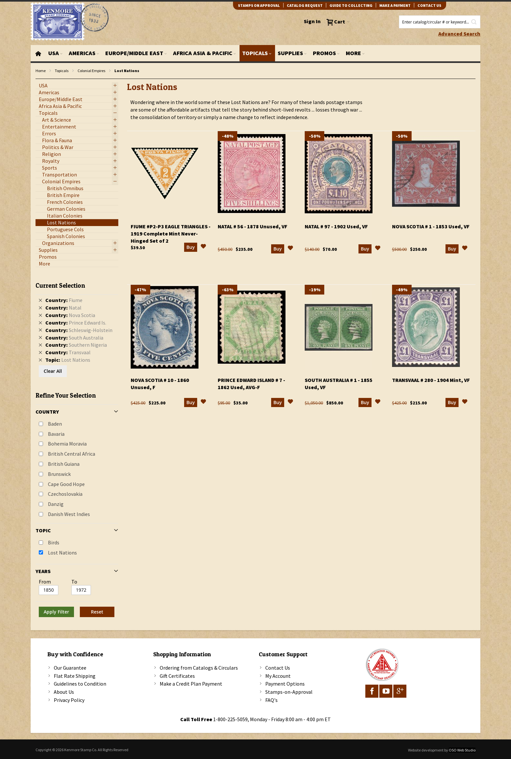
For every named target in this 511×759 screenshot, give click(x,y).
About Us (64, 692)
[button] (203, 251)
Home (41, 70)
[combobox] (439, 21)
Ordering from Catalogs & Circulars (199, 667)
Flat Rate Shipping (74, 676)
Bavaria (56, 434)
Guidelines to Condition (80, 683)
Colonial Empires (91, 70)
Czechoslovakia (65, 494)
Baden (55, 423)
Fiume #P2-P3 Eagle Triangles (171, 238)
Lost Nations (62, 552)
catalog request (305, 5)
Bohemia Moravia (67, 443)
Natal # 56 (252, 231)
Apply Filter (56, 612)
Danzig (56, 504)
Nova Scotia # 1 (431, 231)
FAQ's (271, 700)
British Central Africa (71, 453)
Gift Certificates (177, 676)
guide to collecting (350, 5)
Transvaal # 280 (431, 384)
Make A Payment (395, 5)
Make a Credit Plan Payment (191, 683)
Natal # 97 (336, 231)
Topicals (61, 70)
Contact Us (277, 667)
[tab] (77, 447)
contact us (429, 5)
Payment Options (285, 683)
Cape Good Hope (66, 484)
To (74, 581)
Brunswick (59, 474)
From (45, 581)
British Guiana (64, 464)
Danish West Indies (69, 514)
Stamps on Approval (259, 5)
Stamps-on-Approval (289, 692)
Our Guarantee (70, 667)
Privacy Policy (69, 700)
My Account (278, 676)
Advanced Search (459, 33)
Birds (53, 542)
